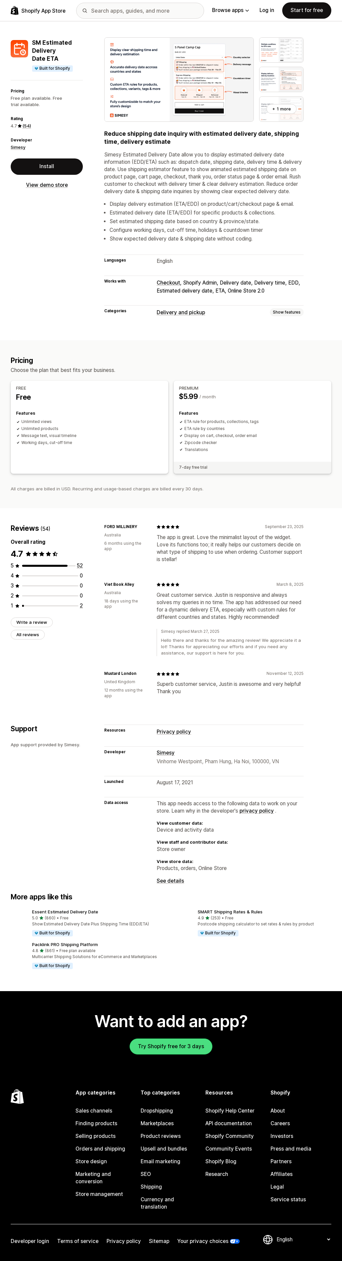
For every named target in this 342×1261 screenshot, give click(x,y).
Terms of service (78, 1241)
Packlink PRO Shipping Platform (65, 944)
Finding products (96, 1123)
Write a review (31, 622)
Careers (280, 1123)
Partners (281, 1161)
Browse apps (230, 10)
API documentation (228, 1123)
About (278, 1111)
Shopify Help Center (229, 1111)
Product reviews (161, 1136)
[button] (88, 923)
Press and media (291, 1149)
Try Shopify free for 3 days (171, 1046)
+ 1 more (281, 108)
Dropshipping (157, 1111)
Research (216, 1174)
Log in (267, 10)
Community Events (228, 1149)
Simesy (18, 147)
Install (46, 166)
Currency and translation (157, 1203)
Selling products (95, 1136)
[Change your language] (303, 1239)
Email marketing (160, 1161)
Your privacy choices (202, 1241)
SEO (146, 1174)
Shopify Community (229, 1136)
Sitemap (159, 1241)
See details (170, 881)
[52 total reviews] (80, 565)
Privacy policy (174, 732)
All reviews (27, 634)
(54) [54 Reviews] (26, 125)
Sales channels (93, 1111)
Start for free (307, 10)
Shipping (151, 1187)
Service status (288, 1199)
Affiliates (282, 1174)
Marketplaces (157, 1123)
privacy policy (256, 811)
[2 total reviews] (81, 605)
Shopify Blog (220, 1161)
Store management (99, 1194)
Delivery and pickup (181, 312)
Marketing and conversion (93, 1178)
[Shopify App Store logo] (38, 10)
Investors (282, 1136)
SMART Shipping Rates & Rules (230, 911)
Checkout (168, 283)
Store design (91, 1161)
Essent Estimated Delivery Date (65, 911)
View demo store (47, 185)
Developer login (30, 1241)
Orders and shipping (100, 1149)
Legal (277, 1187)
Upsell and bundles (164, 1149)
